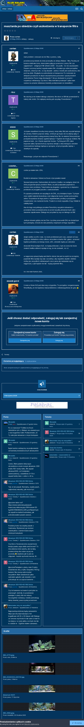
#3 (79, 127)
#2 (79, 92)
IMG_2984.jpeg (8, 713)
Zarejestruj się (25, 340)
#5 (79, 232)
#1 (79, 48)
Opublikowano (27, 424)
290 (13, 70)
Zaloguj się (59, 340)
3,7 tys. (13, 187)
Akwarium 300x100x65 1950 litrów (20, 481)
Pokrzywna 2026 (10, 395)
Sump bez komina (56, 448)
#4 (79, 166)
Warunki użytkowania (31, 724)
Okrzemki (11, 422)
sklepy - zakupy (28, 39)
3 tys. (13, 148)
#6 (79, 281)
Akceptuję (77, 723)
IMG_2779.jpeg (8, 655)
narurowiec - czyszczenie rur (60, 455)
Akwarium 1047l (9, 695)
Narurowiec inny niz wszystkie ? (19, 605)
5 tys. (13, 302)
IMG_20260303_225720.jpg (13, 677)
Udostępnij (55, 38)
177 (13, 113)
